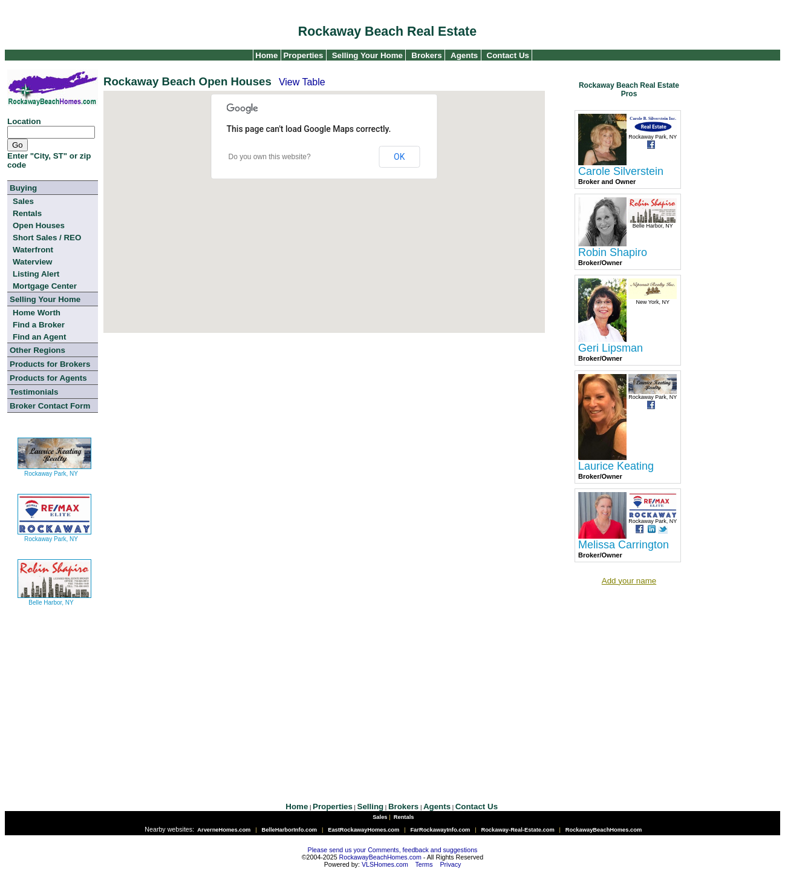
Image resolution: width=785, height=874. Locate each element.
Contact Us (508, 55)
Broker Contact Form (50, 405)
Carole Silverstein (620, 171)
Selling (370, 806)
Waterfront (33, 249)
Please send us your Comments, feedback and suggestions (393, 849)
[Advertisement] (270, 433)
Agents (464, 55)
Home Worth (36, 312)
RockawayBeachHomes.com (380, 857)
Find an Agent (39, 336)
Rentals (27, 213)
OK (399, 157)
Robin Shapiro (612, 252)
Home (265, 55)
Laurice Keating (616, 466)
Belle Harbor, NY (54, 598)
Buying (23, 187)
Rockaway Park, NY (54, 469)
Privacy (450, 864)
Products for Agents (48, 378)
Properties (302, 55)
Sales (23, 201)
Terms (424, 864)
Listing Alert (36, 273)
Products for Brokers (50, 364)
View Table (302, 82)
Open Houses (39, 225)
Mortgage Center (45, 286)
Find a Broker (39, 324)
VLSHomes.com (385, 864)
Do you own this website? (270, 157)
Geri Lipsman (610, 348)
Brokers (426, 55)
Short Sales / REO (47, 237)
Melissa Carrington (623, 545)
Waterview (32, 261)
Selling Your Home (367, 55)
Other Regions (37, 350)
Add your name (629, 580)
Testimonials (34, 391)
